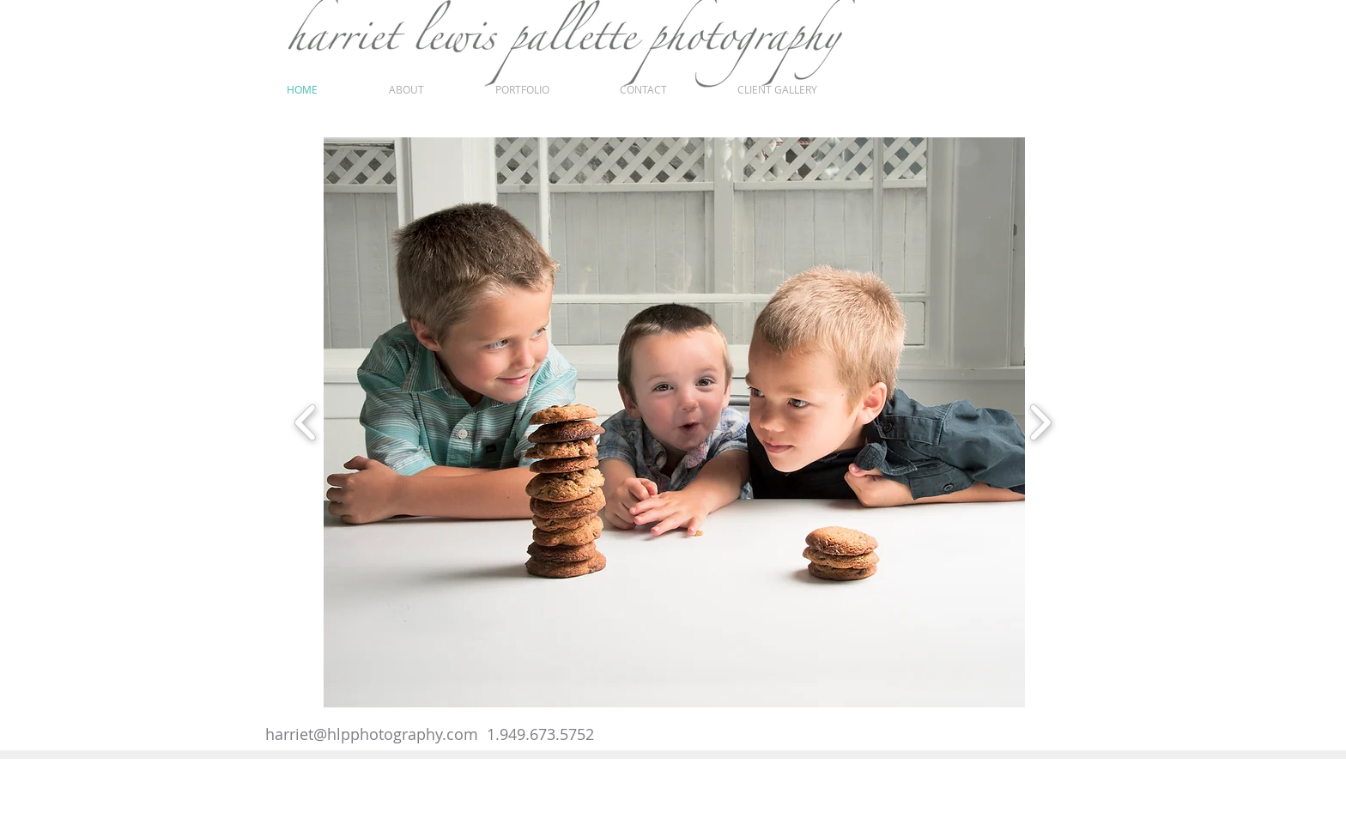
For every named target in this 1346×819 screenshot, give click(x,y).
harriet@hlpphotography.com (371, 734)
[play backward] (306, 422)
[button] (687, 422)
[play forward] (1040, 422)
